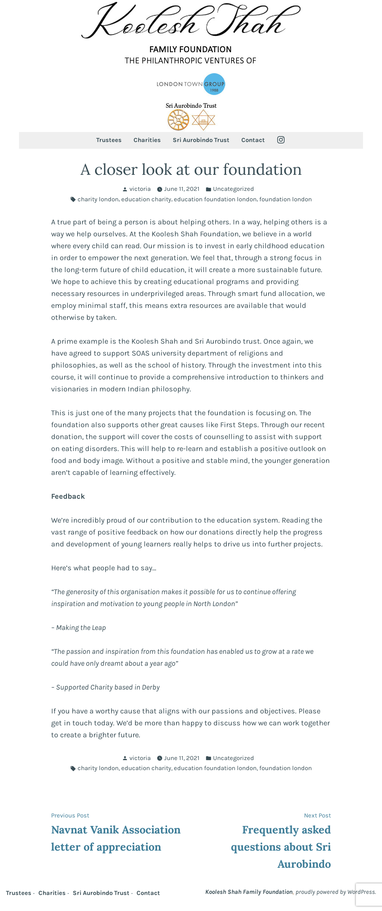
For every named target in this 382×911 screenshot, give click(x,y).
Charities (147, 140)
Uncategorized (233, 188)
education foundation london (215, 199)
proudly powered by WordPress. (335, 891)
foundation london (285, 199)
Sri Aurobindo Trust (201, 140)
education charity (146, 199)
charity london (98, 199)
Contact (253, 140)
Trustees (109, 140)
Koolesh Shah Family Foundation (248, 891)
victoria (140, 188)
